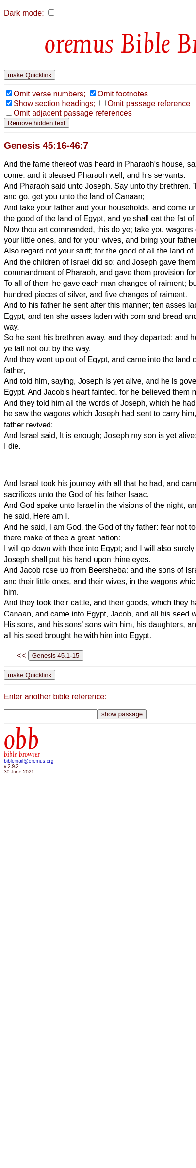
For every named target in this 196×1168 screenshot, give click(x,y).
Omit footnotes (123, 94)
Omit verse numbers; (49, 94)
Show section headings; (55, 103)
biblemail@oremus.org (29, 761)
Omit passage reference (148, 103)
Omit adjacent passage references (73, 113)
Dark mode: (24, 13)
